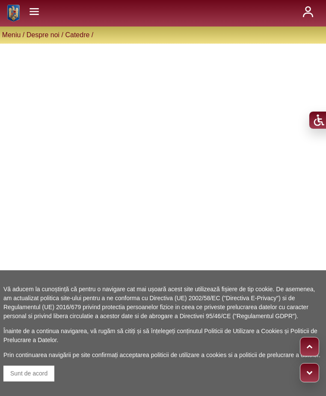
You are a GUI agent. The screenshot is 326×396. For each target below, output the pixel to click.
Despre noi (43, 34)
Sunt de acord (28, 373)
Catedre (77, 34)
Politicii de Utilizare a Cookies (243, 331)
